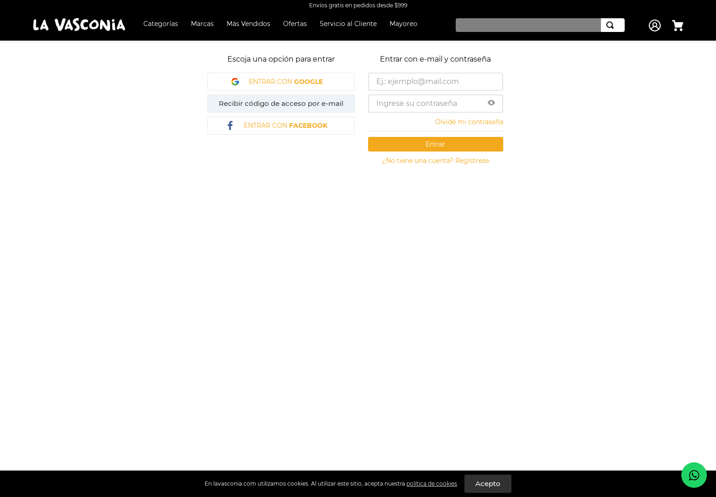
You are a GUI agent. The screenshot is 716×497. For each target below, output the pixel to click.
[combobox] (538, 25)
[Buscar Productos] (611, 25)
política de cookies (431, 483)
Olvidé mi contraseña (469, 122)
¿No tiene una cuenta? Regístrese (435, 160)
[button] (491, 103)
